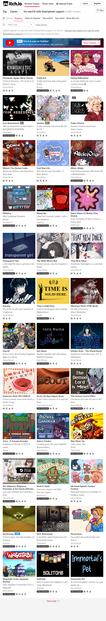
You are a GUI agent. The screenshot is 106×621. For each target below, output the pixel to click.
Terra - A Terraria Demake (15, 441)
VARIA (5, 267)
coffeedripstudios (78, 174)
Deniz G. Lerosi (9, 84)
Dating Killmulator (79, 78)
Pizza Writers (42, 174)
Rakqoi (6, 219)
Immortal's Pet (78, 579)
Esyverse (6, 540)
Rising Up (41, 213)
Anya (39, 402)
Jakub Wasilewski (44, 585)
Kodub (39, 84)
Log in (85, 3)
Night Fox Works (10, 357)
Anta (73, 402)
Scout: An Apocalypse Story (50, 396)
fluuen (39, 267)
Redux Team (76, 222)
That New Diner (79, 260)
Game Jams (47, 3)
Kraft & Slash (43, 486)
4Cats (73, 447)
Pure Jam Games (44, 492)
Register (97, 3)
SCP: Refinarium (45, 534)
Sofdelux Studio (77, 495)
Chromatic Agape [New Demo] (18, 78)
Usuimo (40, 123)
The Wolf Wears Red (47, 260)
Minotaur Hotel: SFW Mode (84, 306)
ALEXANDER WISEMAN (13, 129)
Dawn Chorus (77, 123)
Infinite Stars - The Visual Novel (86, 351)
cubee (5, 447)
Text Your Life (43, 168)
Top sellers (47, 18)
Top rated (59, 18)
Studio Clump (8, 402)
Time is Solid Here (46, 306)
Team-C (74, 540)
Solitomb (41, 579)
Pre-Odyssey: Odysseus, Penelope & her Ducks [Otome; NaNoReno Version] (18, 489)
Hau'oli (6, 351)
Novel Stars (76, 534)
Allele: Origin (77, 168)
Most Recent (72, 18)
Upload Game (64, 3)
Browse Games (32, 3)
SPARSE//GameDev (45, 357)
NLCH (39, 129)
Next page (51, 600)
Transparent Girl (11, 260)
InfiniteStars (76, 357)
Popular (18, 18)
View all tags (41, 25)
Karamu (6, 306)
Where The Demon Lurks (15, 168)
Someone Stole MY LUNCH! (16, 396)
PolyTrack (41, 78)
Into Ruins (42, 351)
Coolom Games (77, 84)
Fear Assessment (11, 123)
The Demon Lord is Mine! (83, 396)
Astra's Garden (44, 441)
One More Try (77, 441)
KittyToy (7, 213)
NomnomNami (43, 447)
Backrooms (8, 534)
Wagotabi (7, 588)
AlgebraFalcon (43, 312)
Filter (100, 10)
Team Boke (7, 174)
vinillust (74, 267)
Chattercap (7, 312)
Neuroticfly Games (45, 540)
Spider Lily (75, 585)
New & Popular (32, 18)
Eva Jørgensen (43, 219)
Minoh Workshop (78, 312)
